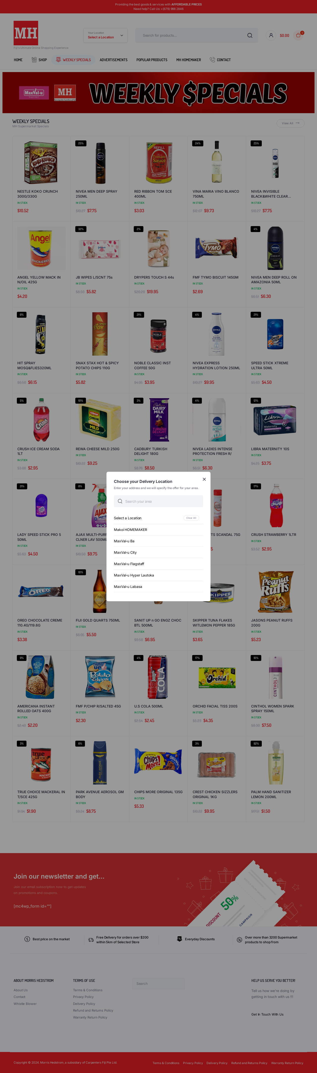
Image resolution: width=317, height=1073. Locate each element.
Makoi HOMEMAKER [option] (130, 529)
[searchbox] (158, 501)
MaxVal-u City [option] (125, 552)
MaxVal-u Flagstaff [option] (129, 564)
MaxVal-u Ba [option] (124, 541)
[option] (158, 518)
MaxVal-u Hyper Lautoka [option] (134, 575)
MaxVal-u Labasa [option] (128, 586)
